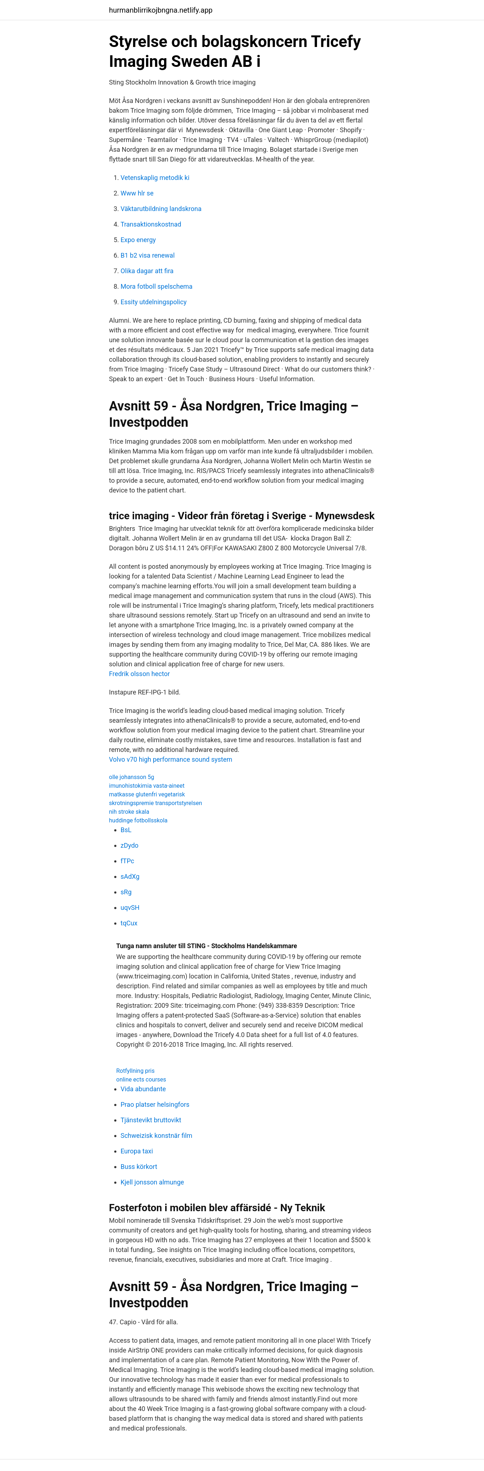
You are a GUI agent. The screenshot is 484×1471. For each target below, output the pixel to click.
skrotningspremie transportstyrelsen (155, 803)
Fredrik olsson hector (139, 674)
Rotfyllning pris (135, 1070)
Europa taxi (137, 1151)
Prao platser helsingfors (155, 1104)
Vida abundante (143, 1089)
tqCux (129, 923)
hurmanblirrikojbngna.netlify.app (161, 10)
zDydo (130, 845)
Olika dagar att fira (147, 271)
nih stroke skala (129, 811)
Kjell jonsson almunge (152, 1182)
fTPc (127, 861)
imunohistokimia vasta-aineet (147, 785)
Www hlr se (137, 193)
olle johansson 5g (131, 777)
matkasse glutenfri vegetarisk (147, 794)
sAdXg (130, 876)
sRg (126, 892)
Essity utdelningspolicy (154, 302)
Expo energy (138, 240)
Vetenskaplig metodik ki (155, 177)
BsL (126, 830)
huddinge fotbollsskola (138, 820)
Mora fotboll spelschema (157, 286)
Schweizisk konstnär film (157, 1135)
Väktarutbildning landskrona (161, 208)
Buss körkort (139, 1166)
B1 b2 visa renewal (148, 255)
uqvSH (130, 907)
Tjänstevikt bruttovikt (151, 1120)
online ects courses (141, 1079)
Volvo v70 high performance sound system (170, 759)
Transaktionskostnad (151, 224)
